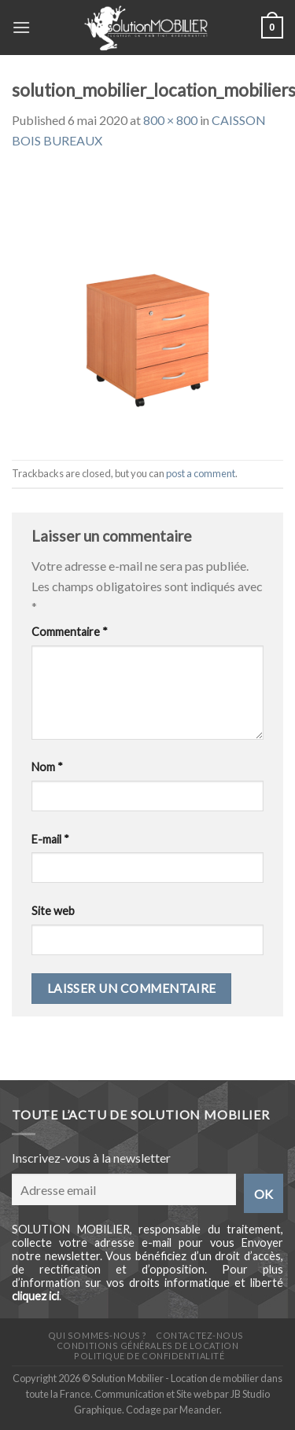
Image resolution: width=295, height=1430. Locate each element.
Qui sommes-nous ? (97, 1335)
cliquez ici (35, 1296)
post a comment (200, 473)
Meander (199, 1409)
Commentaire (69, 631)
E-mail (50, 839)
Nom (47, 767)
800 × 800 (170, 119)
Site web (53, 910)
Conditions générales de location (147, 1345)
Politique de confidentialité (149, 1356)
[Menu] (21, 27)
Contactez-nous (200, 1335)
